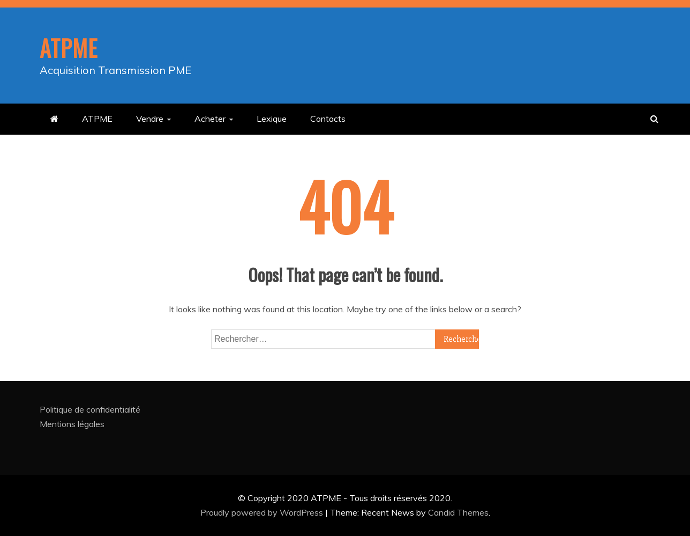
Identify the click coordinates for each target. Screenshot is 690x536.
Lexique (272, 118)
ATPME (69, 47)
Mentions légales (72, 423)
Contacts (328, 118)
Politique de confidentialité (90, 409)
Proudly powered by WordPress (262, 512)
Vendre (149, 118)
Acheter (210, 118)
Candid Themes (458, 512)
